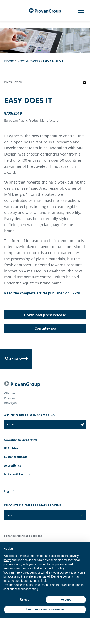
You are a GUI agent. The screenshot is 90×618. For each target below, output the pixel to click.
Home (9, 61)
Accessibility (12, 465)
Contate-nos (45, 328)
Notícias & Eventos (17, 474)
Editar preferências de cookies (23, 536)
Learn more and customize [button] (45, 609)
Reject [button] (24, 599)
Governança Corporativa (21, 440)
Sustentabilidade (15, 457)
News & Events (28, 61)
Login (8, 491)
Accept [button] (66, 599)
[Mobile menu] (81, 12)
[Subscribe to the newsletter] (82, 424)
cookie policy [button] (56, 568)
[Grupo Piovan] (45, 10)
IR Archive (11, 448)
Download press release (45, 314)
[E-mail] (41, 424)
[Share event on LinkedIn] (84, 82)
